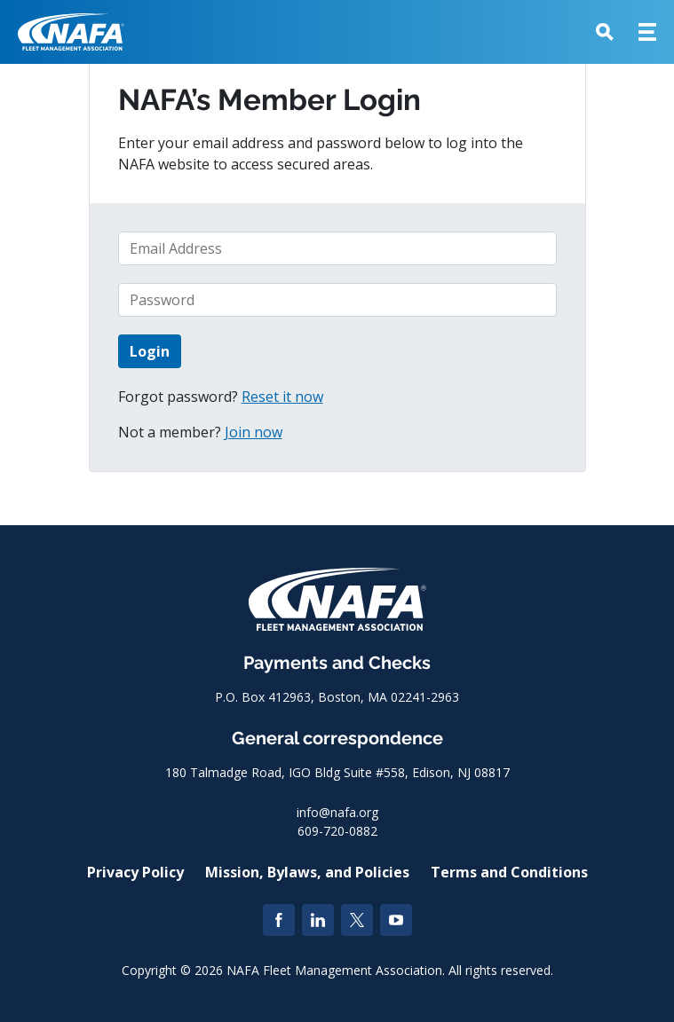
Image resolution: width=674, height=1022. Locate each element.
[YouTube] (396, 920)
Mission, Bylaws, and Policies (307, 872)
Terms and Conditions (509, 872)
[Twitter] (357, 920)
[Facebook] (279, 920)
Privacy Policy (135, 872)
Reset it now (282, 396)
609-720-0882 (337, 830)
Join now (253, 432)
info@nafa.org (337, 812)
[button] (604, 32)
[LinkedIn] (318, 920)
